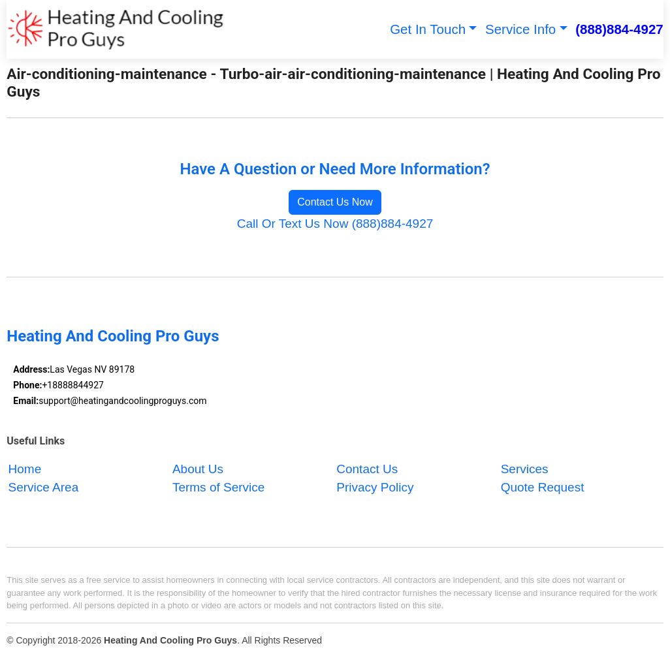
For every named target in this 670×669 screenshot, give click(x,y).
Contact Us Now (335, 202)
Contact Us (367, 469)
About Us (197, 469)
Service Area (43, 488)
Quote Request (542, 488)
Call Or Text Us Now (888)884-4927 (335, 223)
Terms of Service (218, 488)
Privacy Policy (374, 488)
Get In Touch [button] (428, 29)
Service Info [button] (520, 29)
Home (25, 469)
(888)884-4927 (619, 29)
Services (525, 469)
